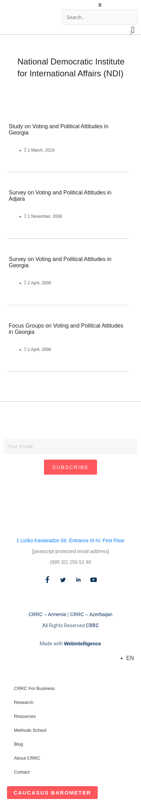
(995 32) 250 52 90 (70, 562)
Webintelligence (82, 643)
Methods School (30, 730)
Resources (25, 716)
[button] (100, 5)
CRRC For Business (34, 688)
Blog (18, 744)
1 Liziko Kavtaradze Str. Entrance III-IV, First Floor (70, 540)
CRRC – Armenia (47, 614)
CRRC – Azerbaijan (91, 614)
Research (24, 702)
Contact (22, 772)
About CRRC (27, 758)
